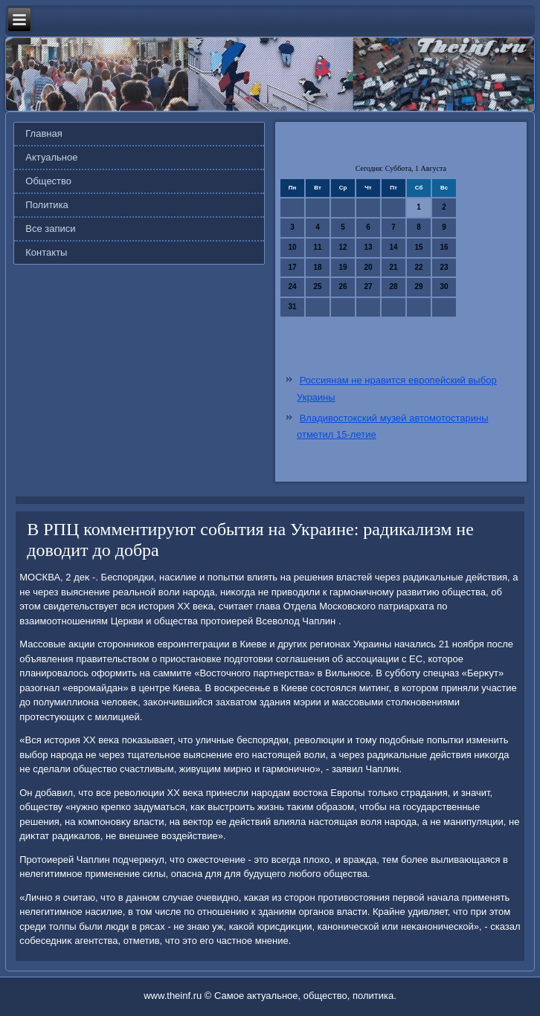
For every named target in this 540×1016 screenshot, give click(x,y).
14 (393, 247)
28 (393, 286)
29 (418, 286)
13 (368, 247)
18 (317, 267)
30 (444, 286)
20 (368, 267)
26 (342, 286)
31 (292, 306)
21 (393, 267)
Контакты (46, 252)
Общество (48, 181)
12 (342, 247)
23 (444, 267)
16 (444, 247)
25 (317, 286)
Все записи (50, 228)
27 (368, 286)
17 (292, 267)
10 (292, 247)
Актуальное (51, 157)
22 (418, 267)
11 (317, 247)
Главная (43, 133)
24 (292, 286)
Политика (46, 204)
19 (342, 267)
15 (418, 247)
